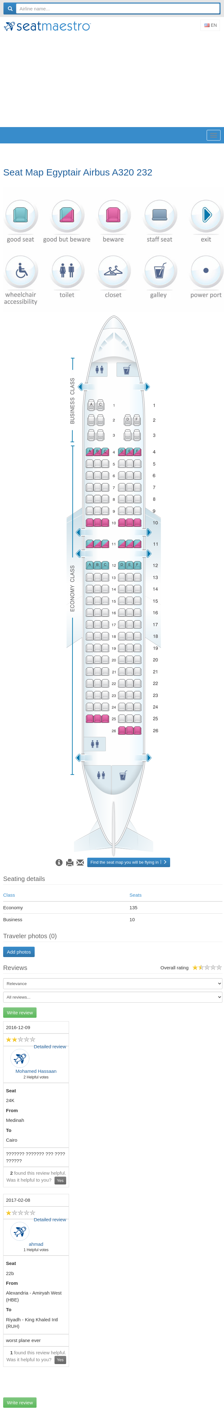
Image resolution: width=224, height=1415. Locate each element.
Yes (60, 1180)
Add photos (19, 952)
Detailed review (50, 1046)
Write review (20, 1012)
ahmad (36, 1244)
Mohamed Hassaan (35, 1071)
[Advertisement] (113, 80)
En (210, 25)
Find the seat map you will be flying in (128, 862)
